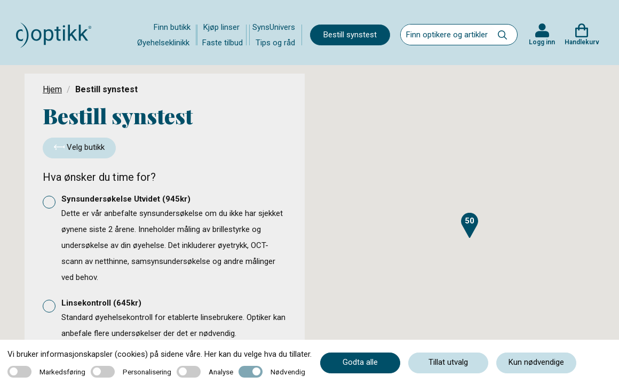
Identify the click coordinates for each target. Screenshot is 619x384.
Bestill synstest (350, 34)
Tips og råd (275, 42)
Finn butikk (172, 27)
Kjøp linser (221, 27)
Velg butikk (79, 147)
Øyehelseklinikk (163, 42)
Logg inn (542, 42)
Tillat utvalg (448, 362)
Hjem (52, 89)
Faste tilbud (222, 42)
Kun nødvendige (536, 362)
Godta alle (360, 362)
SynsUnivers (273, 27)
